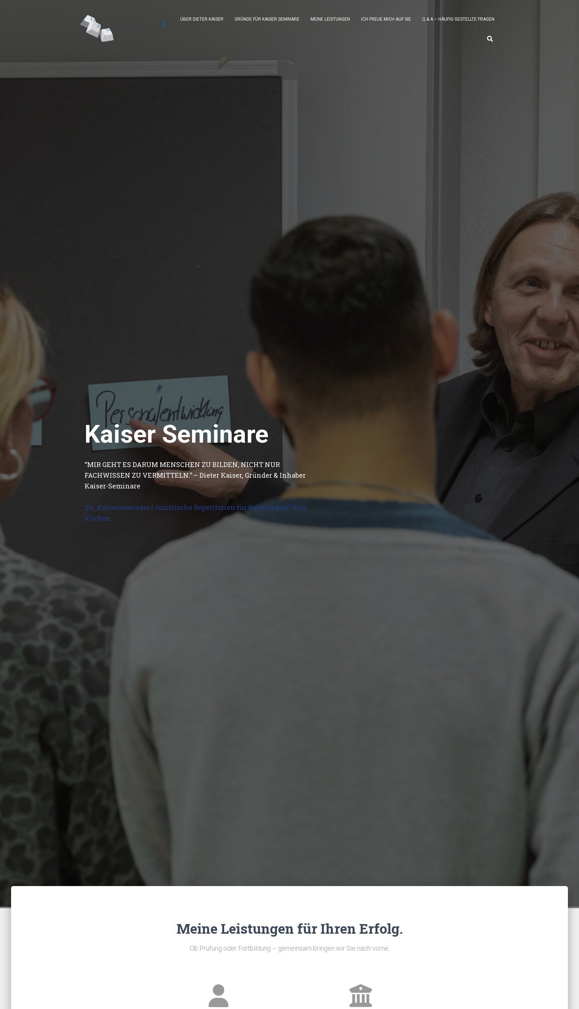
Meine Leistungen (330, 19)
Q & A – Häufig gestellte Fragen (458, 19)
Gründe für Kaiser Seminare (266, 19)
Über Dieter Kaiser (201, 19)
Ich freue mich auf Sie (386, 19)
